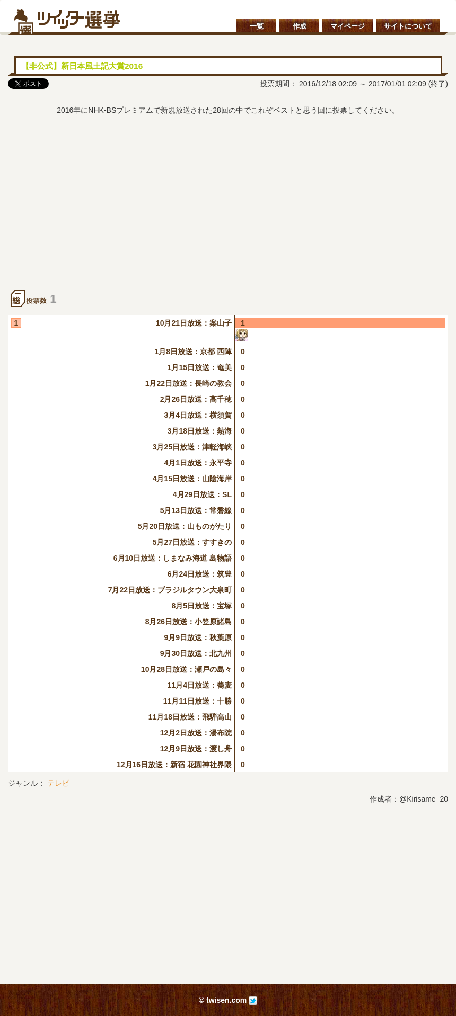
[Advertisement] (228, 211)
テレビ (58, 783)
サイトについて (408, 26)
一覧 (257, 26)
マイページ (347, 26)
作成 (299, 26)
